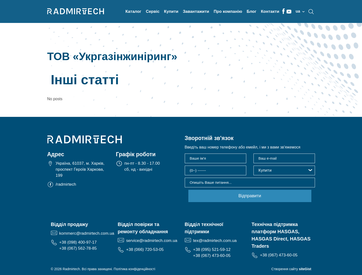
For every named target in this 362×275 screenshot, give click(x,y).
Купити (171, 11)
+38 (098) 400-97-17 (78, 242)
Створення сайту (291, 269)
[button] (284, 170)
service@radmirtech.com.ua (151, 240)
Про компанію (228, 11)
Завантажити (196, 11)
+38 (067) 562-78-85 (78, 248)
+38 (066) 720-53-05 (145, 249)
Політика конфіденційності (134, 269)
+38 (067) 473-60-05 (212, 255)
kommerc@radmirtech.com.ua (86, 233)
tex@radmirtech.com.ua (215, 240)
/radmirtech (66, 184)
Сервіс (153, 11)
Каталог (133, 11)
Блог (251, 11)
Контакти (270, 11)
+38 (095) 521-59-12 (212, 249)
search (311, 11)
